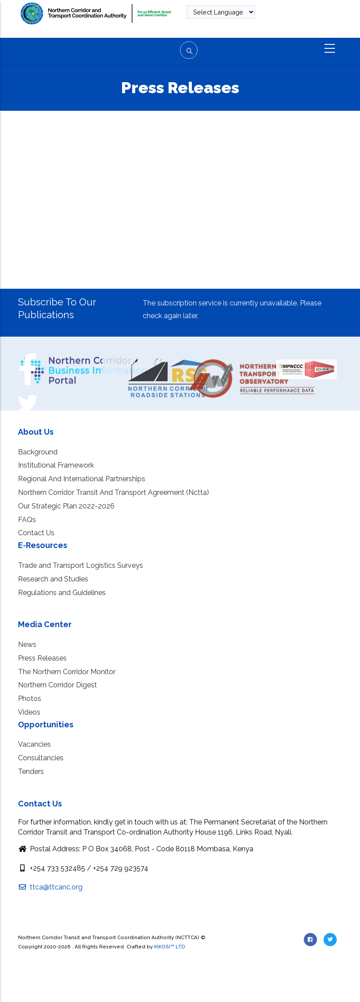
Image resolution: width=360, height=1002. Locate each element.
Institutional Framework (56, 465)
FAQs (27, 520)
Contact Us (36, 533)
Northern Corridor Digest (57, 685)
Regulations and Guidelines (62, 592)
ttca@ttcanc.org (50, 887)
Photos (29, 698)
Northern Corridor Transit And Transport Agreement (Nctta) (113, 492)
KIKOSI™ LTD (169, 947)
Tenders (31, 771)
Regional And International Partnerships (81, 479)
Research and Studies (53, 579)
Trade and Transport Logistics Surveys (80, 565)
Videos (29, 712)
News (27, 644)
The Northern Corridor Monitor (66, 672)
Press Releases (42, 658)
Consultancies (41, 758)
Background (38, 452)
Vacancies (34, 744)
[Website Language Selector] (221, 12)
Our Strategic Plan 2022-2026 (66, 506)
